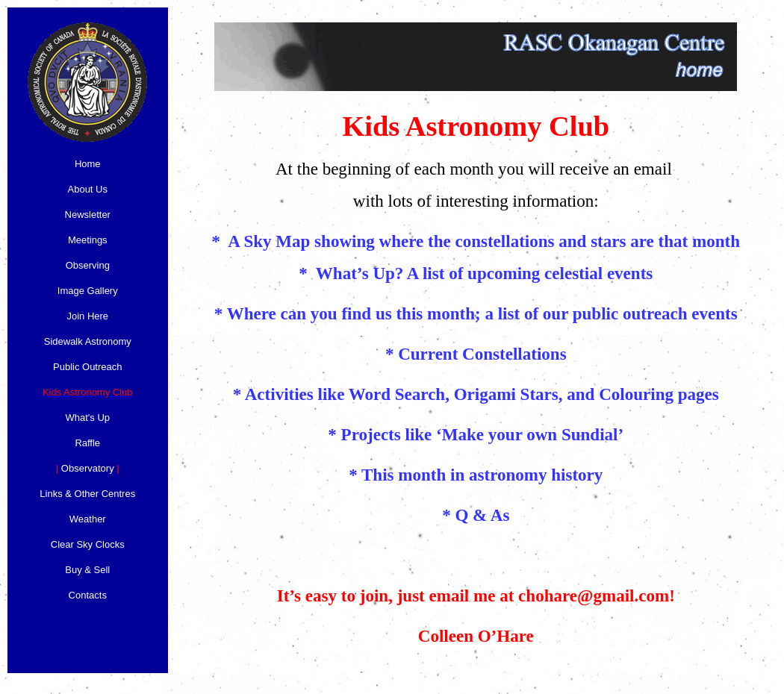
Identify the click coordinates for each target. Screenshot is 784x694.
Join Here (87, 316)
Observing (88, 265)
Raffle (87, 442)
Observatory (87, 468)
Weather (87, 519)
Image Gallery (87, 290)
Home (88, 163)
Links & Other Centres (87, 493)
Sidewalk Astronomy (87, 341)
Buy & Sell (87, 569)
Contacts (88, 595)
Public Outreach (87, 366)
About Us (88, 189)
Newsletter (88, 214)
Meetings (88, 240)
